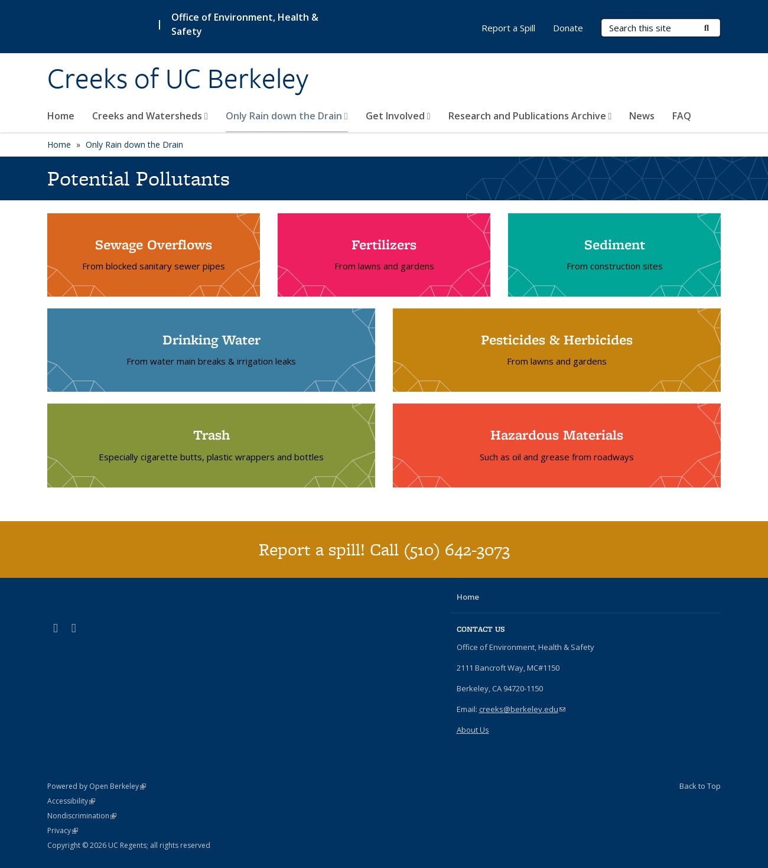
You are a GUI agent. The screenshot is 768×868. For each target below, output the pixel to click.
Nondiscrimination (81, 816)
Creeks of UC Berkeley (177, 78)
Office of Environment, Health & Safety (244, 24)
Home (60, 115)
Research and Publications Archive (530, 115)
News (642, 115)
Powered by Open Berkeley (96, 786)
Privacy (62, 830)
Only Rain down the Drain (287, 115)
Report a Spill (508, 28)
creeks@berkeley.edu (522, 709)
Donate (568, 28)
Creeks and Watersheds (150, 115)
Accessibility (71, 801)
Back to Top (700, 786)
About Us (473, 729)
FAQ (681, 115)
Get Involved (398, 115)
